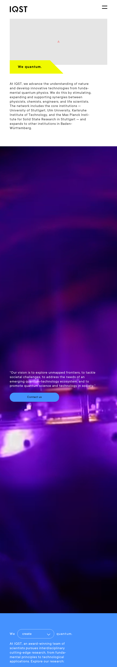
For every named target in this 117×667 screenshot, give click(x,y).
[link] (21, 9)
